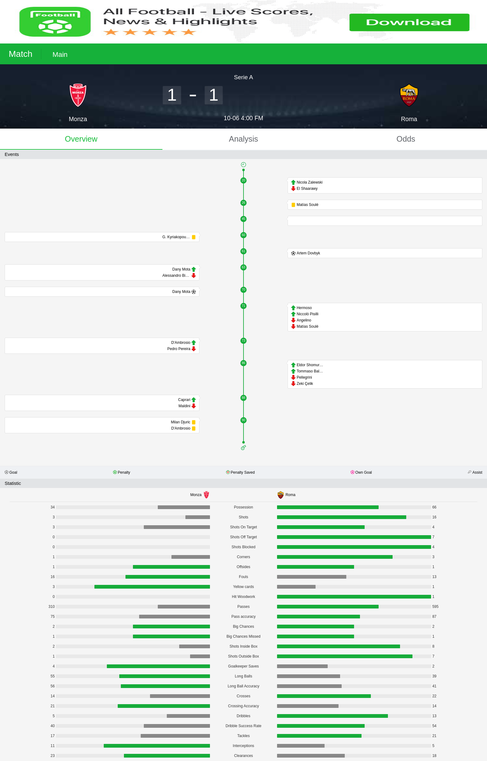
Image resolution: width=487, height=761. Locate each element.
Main (60, 54)
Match (20, 54)
